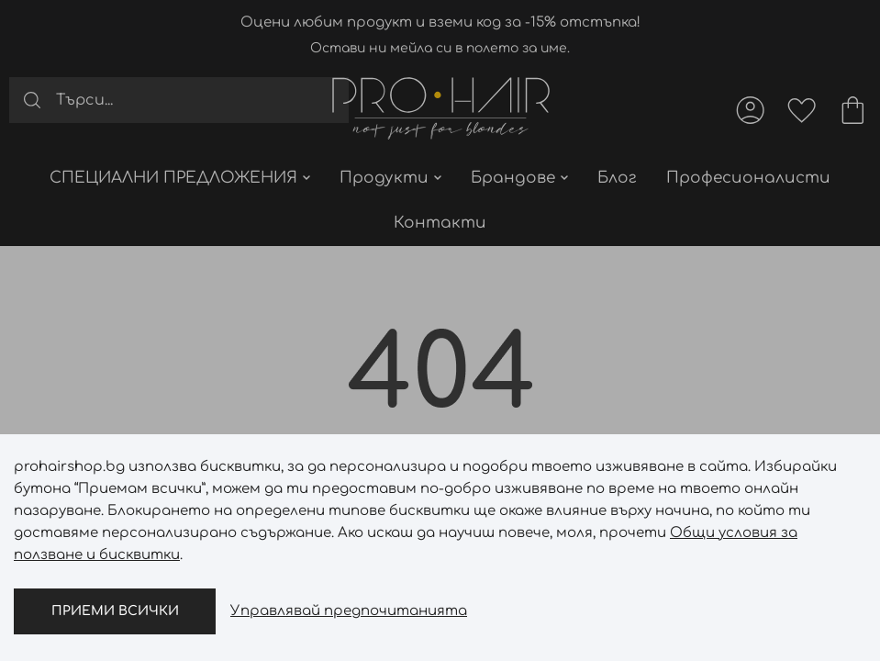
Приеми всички (115, 611)
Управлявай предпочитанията (348, 611)
